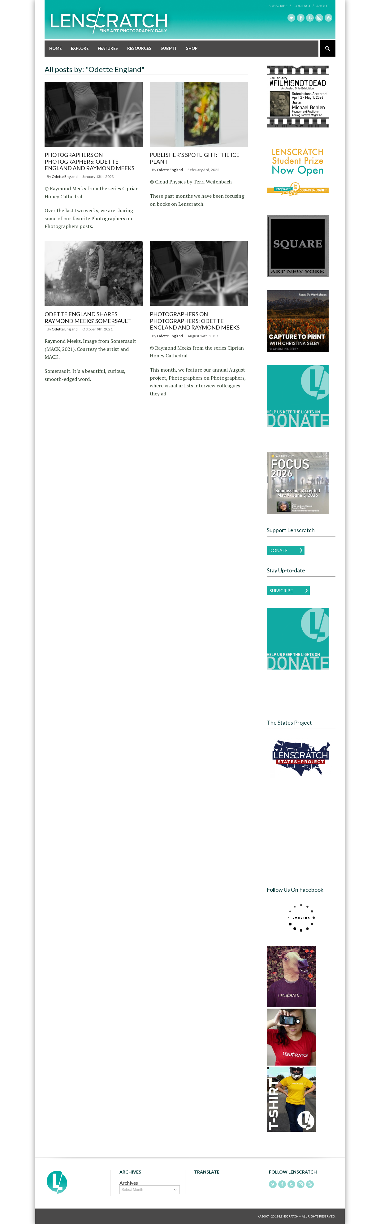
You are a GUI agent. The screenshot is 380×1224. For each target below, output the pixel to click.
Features (108, 48)
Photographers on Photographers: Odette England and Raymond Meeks (89, 161)
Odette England (65, 176)
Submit (169, 48)
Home (55, 48)
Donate (279, 550)
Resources (139, 48)
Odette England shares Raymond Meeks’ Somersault (88, 317)
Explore (80, 48)
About (322, 5)
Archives (128, 1183)
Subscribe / (280, 5)
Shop (191, 48)
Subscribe (281, 590)
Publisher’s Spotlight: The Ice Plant (195, 158)
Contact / (303, 5)
